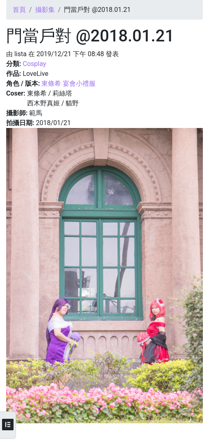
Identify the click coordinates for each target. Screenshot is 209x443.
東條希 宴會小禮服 (68, 83)
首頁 (19, 10)
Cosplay (34, 64)
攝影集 (45, 10)
